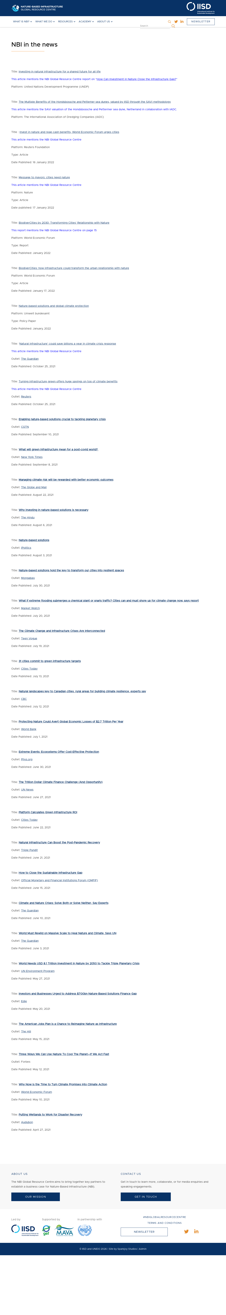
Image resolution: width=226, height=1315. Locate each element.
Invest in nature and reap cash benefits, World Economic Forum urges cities (69, 132)
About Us (103, 21)
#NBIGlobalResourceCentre (164, 1217)
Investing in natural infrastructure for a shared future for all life (60, 71)
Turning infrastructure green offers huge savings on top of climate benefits (68, 381)
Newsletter (200, 21)
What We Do (43, 21)
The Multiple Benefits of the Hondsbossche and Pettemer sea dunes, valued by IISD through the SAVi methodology (95, 101)
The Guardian (30, 358)
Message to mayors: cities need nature (44, 177)
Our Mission (35, 1196)
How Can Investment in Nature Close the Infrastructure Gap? (136, 79)
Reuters (26, 396)
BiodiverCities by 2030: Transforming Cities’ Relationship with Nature (64, 222)
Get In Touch (146, 1196)
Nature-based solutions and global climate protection (54, 306)
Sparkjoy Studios (127, 1249)
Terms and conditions (164, 1223)
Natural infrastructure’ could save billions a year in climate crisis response (67, 343)
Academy (85, 21)
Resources (65, 21)
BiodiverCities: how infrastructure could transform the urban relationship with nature (74, 268)
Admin (142, 1249)
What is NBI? (21, 21)
